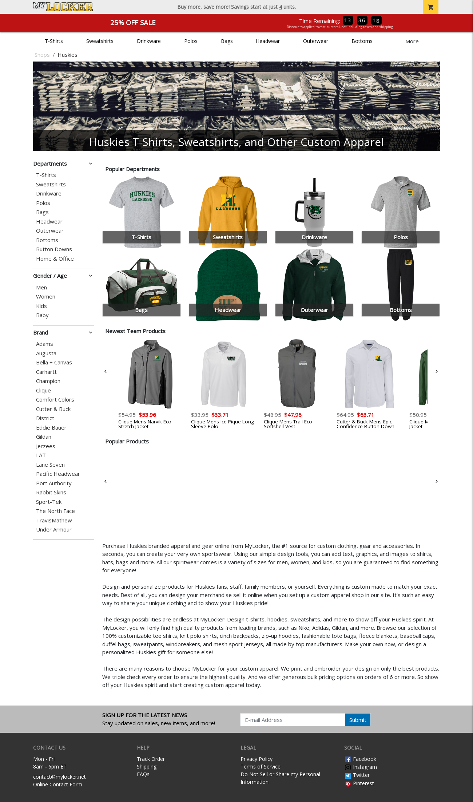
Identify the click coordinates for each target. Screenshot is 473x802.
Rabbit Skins (51, 492)
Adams (44, 344)
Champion (48, 381)
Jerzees (45, 446)
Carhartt (46, 372)
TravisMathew (54, 520)
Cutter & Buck (53, 409)
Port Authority (54, 483)
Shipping (146, 766)
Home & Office (55, 259)
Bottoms (362, 40)
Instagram (360, 766)
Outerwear (315, 40)
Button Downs (54, 249)
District (45, 418)
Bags (227, 40)
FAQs (143, 774)
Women (45, 296)
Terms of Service (261, 766)
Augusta (46, 353)
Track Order (151, 758)
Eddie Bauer (51, 427)
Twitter (357, 774)
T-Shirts (54, 40)
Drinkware (149, 40)
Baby (42, 315)
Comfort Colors (55, 399)
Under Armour (54, 529)
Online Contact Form (57, 784)
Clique (43, 390)
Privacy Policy (257, 758)
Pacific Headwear (58, 474)
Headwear (268, 40)
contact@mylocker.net (59, 776)
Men (41, 287)
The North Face (55, 511)
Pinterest (359, 783)
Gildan (43, 437)
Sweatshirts (100, 40)
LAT (41, 455)
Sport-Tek (48, 502)
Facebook (360, 758)
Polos (191, 40)
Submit (357, 719)
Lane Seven (50, 465)
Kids (41, 306)
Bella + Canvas (54, 362)
